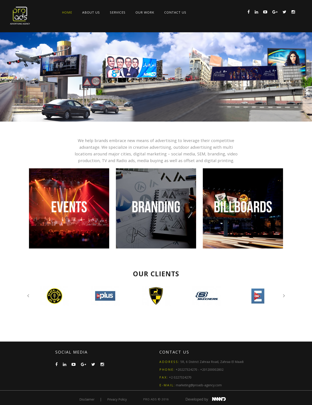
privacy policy (117, 399)
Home (67, 12)
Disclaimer (87, 399)
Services (117, 12)
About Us (91, 12)
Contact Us (175, 12)
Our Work (144, 12)
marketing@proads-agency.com (199, 385)
